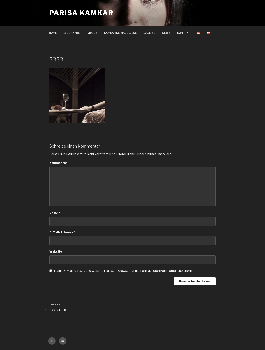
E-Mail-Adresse (62, 232)
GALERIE (149, 32)
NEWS (166, 32)
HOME (53, 32)
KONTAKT (183, 32)
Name (54, 213)
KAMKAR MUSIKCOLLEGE (120, 32)
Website (55, 251)
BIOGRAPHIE (72, 32)
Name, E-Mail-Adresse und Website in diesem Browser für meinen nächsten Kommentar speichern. (123, 270)
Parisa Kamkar (81, 13)
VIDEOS (92, 32)
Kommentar (58, 163)
